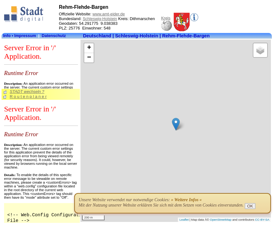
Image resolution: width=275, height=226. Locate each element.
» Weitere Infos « (186, 199)
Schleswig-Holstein (100, 18)
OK (250, 206)
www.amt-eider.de (108, 14)
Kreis (165, 18)
